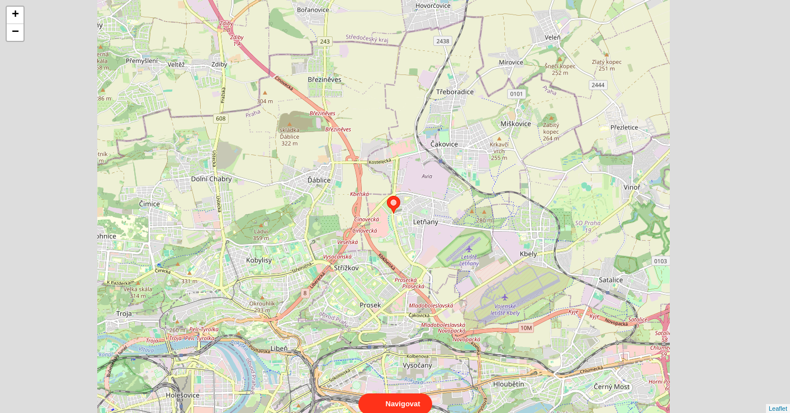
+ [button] (15, 15)
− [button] (15, 32)
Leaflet (778, 398)
